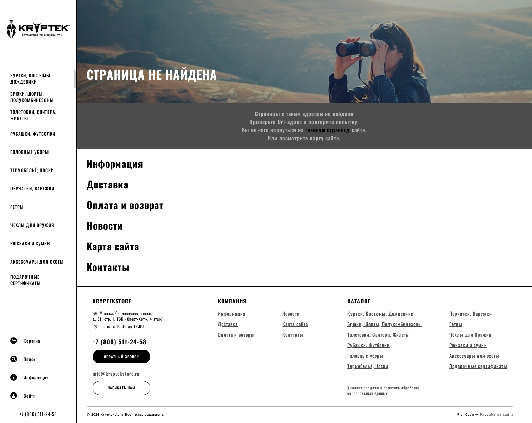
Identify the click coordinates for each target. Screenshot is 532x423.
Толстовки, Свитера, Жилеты (33, 115)
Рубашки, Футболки (32, 133)
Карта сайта (114, 246)
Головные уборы (29, 151)
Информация (29, 377)
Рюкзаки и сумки (30, 243)
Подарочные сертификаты (25, 279)
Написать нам (121, 387)
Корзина (25, 340)
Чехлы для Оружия (32, 225)
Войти (23, 395)
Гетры (17, 206)
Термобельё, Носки (32, 170)
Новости (105, 225)
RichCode (466, 415)
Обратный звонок (121, 356)
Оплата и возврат (127, 204)
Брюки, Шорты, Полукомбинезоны (32, 96)
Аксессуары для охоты (37, 261)
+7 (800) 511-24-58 (38, 413)
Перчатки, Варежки (32, 188)
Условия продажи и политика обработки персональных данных (383, 392)
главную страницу (327, 130)
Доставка (108, 184)
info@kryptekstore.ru (116, 373)
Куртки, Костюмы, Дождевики (31, 78)
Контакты (109, 266)
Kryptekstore (112, 301)
